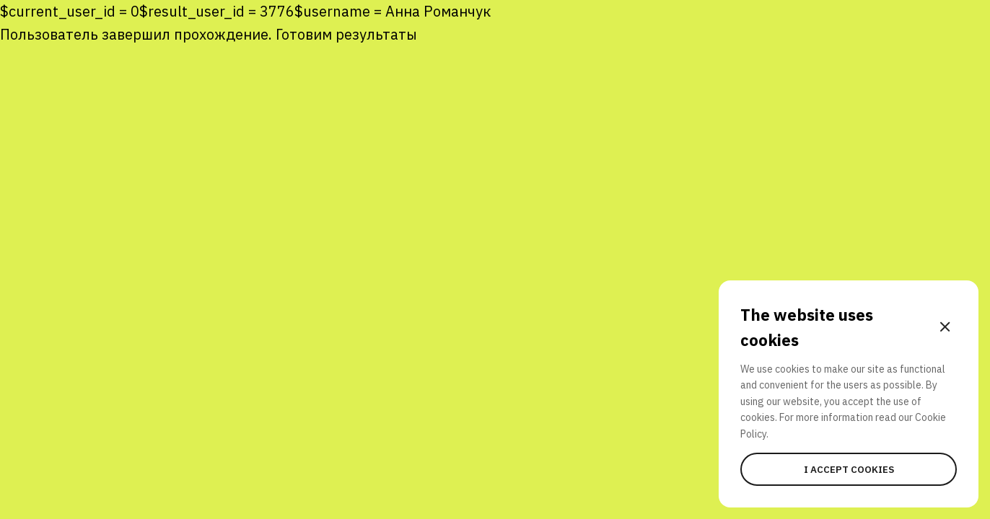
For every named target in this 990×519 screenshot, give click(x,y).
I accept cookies (849, 469)
